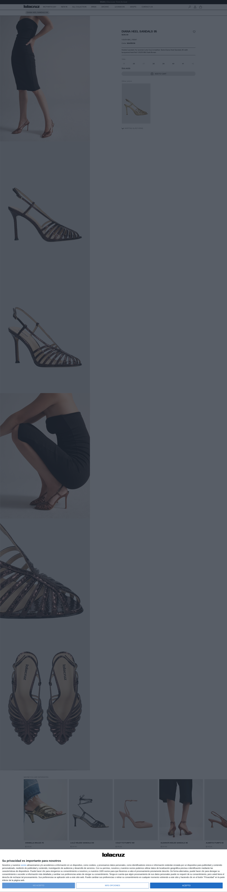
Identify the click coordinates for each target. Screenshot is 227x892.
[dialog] (113, 870)
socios (23, 865)
